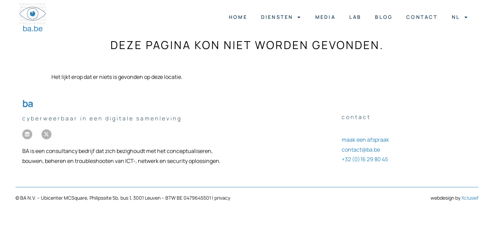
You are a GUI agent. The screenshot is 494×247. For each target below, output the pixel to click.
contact (422, 17)
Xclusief (470, 198)
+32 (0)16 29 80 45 (365, 159)
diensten (281, 17)
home (238, 17)
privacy (222, 198)
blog (383, 17)
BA (27, 103)
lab (355, 17)
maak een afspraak (365, 139)
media (325, 17)
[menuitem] (460, 17)
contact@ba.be (361, 149)
